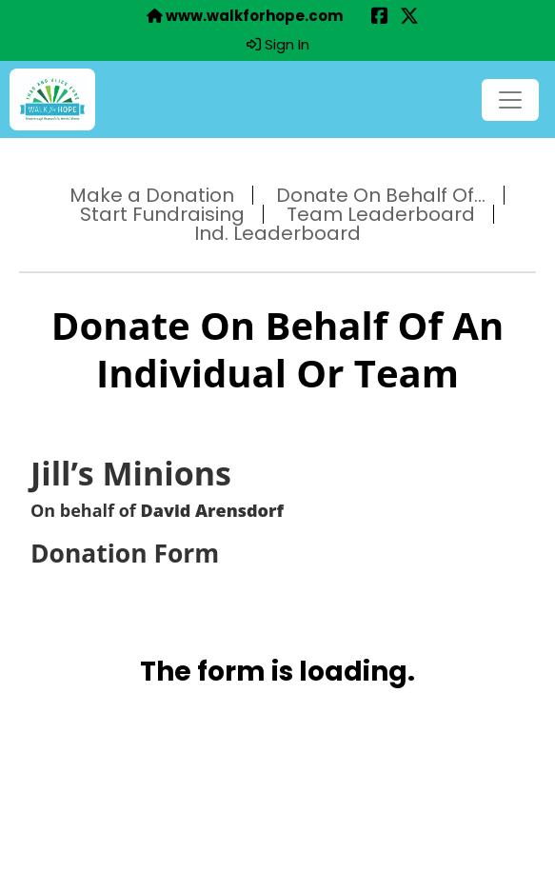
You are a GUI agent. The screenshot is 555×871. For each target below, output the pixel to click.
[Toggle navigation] (510, 100)
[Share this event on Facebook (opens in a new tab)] (379, 18)
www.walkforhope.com (245, 16)
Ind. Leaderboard (277, 233)
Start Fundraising (162, 214)
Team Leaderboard (381, 214)
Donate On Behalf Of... (381, 195)
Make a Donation (151, 195)
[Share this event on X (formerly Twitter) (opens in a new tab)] (409, 18)
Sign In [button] (278, 44)
